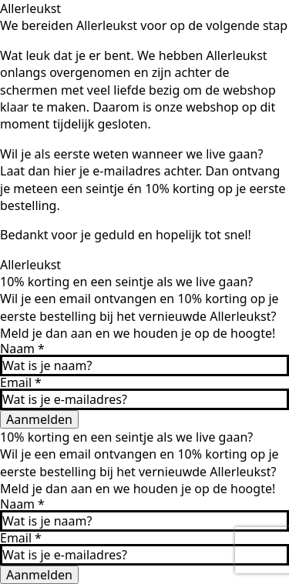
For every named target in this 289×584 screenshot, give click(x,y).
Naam (22, 348)
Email (21, 382)
